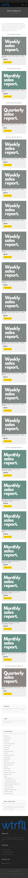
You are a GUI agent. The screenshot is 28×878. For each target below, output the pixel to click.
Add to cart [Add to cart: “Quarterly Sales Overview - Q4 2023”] (8, 130)
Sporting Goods (8, 793)
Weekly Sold (8, 791)
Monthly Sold (8, 785)
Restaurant (6, 774)
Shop (8, 873)
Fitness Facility (7, 751)
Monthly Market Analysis (11, 783)
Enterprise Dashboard (8, 854)
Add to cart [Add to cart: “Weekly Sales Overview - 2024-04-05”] (8, 287)
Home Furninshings (8, 762)
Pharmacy (6, 770)
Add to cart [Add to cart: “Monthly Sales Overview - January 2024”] (8, 567)
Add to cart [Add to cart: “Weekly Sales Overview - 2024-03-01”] (8, 441)
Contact (14, 875)
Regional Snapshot (8, 772)
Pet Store (6, 768)
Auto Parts (6, 737)
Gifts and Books (8, 755)
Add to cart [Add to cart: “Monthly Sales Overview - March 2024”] (8, 536)
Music (5, 766)
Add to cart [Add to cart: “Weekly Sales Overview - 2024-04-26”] (8, 195)
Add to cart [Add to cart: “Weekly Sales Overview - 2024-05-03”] (8, 62)
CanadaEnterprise (9, 780)
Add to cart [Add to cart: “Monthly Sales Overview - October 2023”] (8, 475)
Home (4, 873)
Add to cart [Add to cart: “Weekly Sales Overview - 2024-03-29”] (8, 318)
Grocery (6, 757)
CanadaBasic (8, 778)
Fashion (6, 747)
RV (4, 776)
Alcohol (6, 736)
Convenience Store (8, 743)
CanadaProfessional (10, 782)
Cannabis (6, 739)
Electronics (7, 745)
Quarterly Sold (8, 787)
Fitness (5, 749)
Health (5, 760)
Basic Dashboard (6, 849)
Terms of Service (13, 873)
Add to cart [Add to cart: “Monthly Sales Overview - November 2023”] (8, 506)
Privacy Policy (21, 873)
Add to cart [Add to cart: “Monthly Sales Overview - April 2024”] (8, 96)
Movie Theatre (7, 764)
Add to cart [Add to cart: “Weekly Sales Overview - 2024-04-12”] (8, 257)
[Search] (23, 710)
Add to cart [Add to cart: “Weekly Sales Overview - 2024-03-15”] (8, 379)
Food (5, 753)
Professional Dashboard (8, 851)
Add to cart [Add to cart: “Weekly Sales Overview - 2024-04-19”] (8, 226)
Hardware (6, 759)
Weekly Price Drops (9, 789)
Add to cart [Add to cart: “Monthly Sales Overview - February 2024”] (8, 598)
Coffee (5, 741)
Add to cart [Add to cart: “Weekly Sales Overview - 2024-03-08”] (8, 410)
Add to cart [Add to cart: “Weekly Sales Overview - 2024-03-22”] (8, 349)
